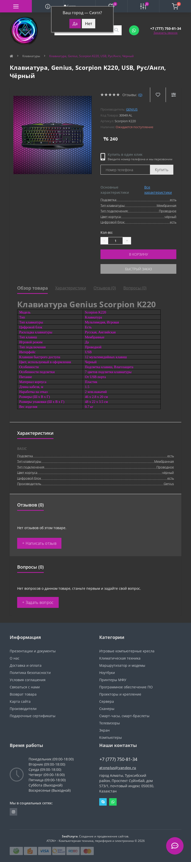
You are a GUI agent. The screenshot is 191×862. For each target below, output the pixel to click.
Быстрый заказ (138, 269)
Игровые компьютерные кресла (126, 651)
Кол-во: (106, 232)
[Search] (116, 30)
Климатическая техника (120, 658)
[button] (165, 28)
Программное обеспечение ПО (126, 687)
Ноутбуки (107, 672)
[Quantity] (115, 240)
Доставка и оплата (26, 665)
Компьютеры (110, 737)
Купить (161, 169)
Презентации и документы (33, 651)
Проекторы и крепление (120, 694)
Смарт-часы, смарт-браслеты (124, 715)
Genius (132, 109)
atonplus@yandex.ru (117, 767)
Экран (104, 730)
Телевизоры (109, 723)
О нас (14, 658)
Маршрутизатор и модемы (122, 665)
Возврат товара (23, 694)
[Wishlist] (158, 94)
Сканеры (106, 708)
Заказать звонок (165, 33)
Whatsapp (112, 802)
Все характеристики (158, 190)
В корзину (138, 254)
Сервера (106, 701)
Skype (102, 802)
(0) (140, 94)
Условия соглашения (28, 679)
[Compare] (173, 94)
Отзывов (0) (105, 288)
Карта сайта (20, 701)
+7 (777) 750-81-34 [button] (118, 759)
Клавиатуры (31, 56)
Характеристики (70, 288)
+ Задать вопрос (38, 602)
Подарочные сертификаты (32, 715)
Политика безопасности (30, 672)
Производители (23, 708)
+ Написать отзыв (39, 543)
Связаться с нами (25, 687)
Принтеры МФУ (112, 679)
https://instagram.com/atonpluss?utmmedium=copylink (13, 812)
